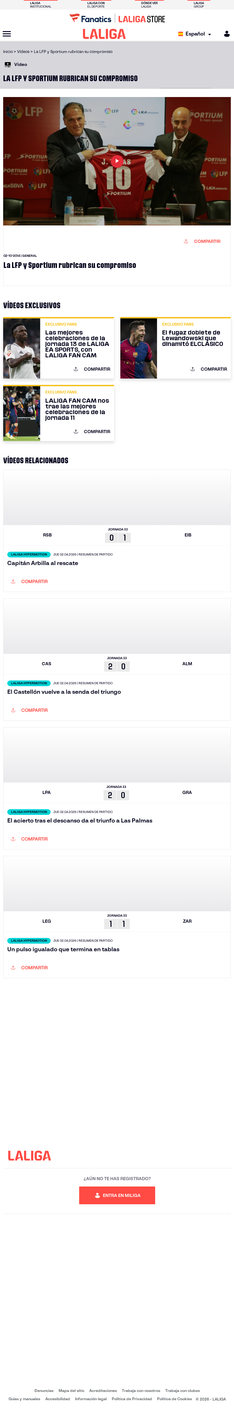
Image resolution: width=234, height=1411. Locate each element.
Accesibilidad (57, 1399)
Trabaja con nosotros (141, 1390)
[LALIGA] (104, 34)
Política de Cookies (174, 1399)
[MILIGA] (224, 34)
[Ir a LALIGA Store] (117, 18)
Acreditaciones (103, 1390)
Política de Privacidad (132, 1399)
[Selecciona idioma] (196, 34)
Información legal (91, 1399)
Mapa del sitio (71, 1390)
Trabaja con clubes (182, 1390)
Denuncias (44, 1390)
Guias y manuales (24, 1399)
